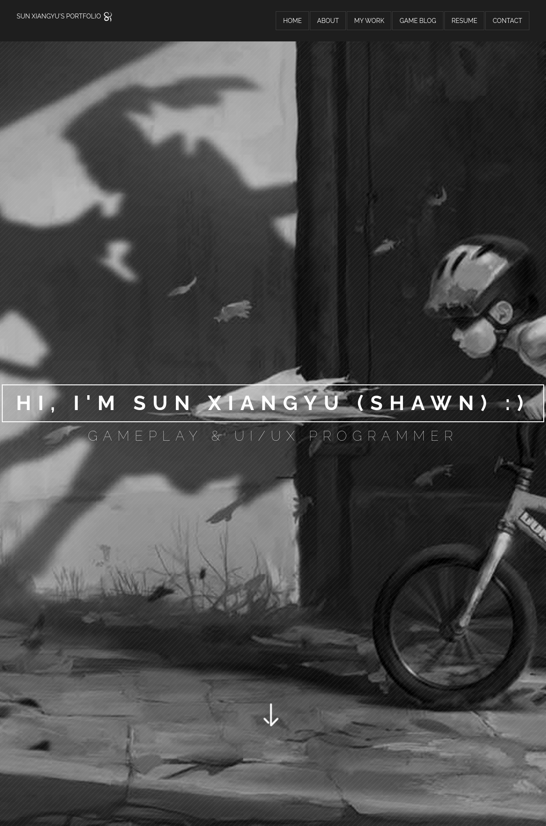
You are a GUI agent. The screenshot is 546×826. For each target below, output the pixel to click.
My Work (369, 20)
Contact (507, 20)
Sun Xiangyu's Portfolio (65, 16)
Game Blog (417, 20)
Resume (464, 20)
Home (292, 20)
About (328, 20)
